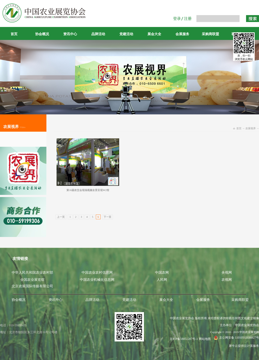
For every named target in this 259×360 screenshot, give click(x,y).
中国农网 (162, 272)
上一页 (61, 216)
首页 (14, 34)
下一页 (107, 216)
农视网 (226, 279)
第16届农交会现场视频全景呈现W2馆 (87, 190)
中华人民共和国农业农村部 (32, 272)
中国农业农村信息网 (97, 272)
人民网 (162, 279)
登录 (177, 18)
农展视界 (250, 128)
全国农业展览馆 (32, 279)
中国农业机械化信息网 (97, 279)
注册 (188, 18)
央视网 (226, 272)
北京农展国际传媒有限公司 (32, 286)
